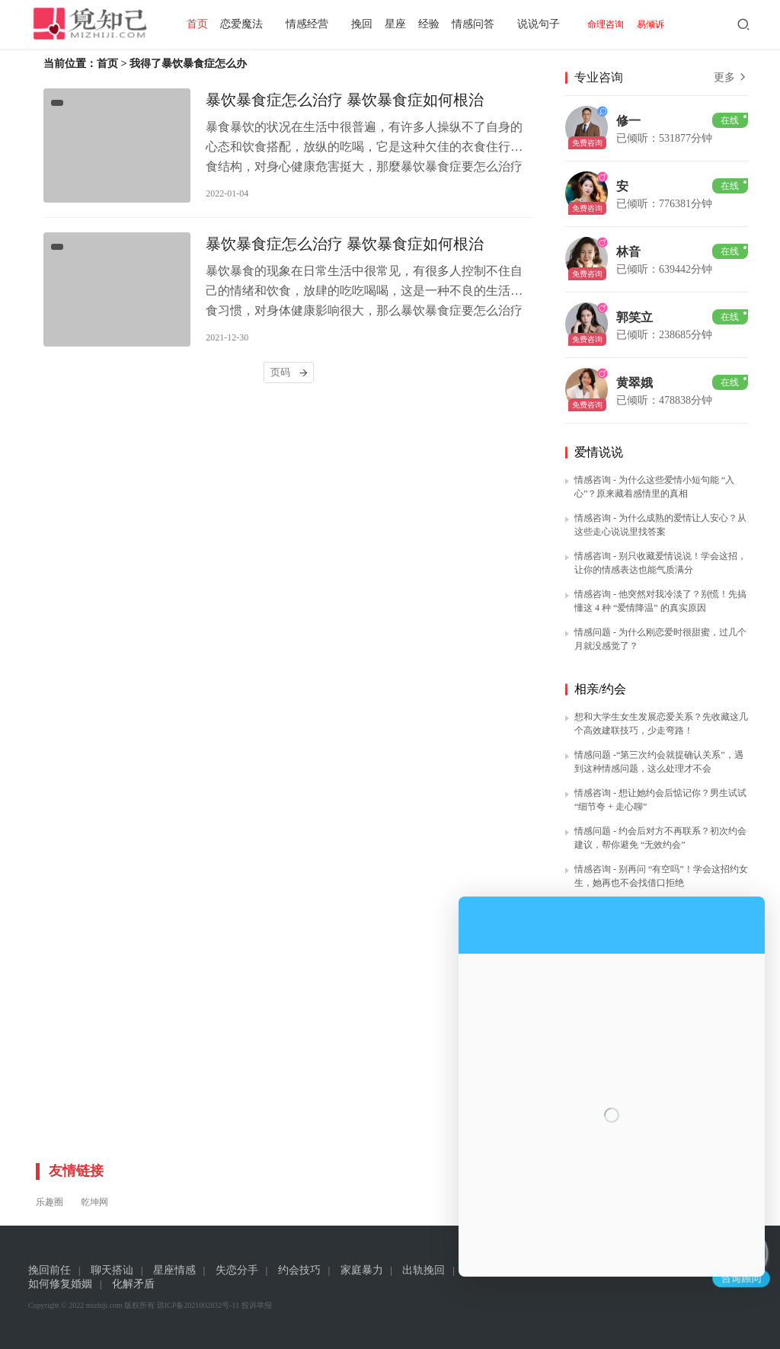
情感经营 (313, 24)
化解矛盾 (133, 1284)
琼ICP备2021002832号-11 (198, 1305)
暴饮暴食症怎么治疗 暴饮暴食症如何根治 (345, 100)
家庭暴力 (361, 1270)
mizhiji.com (104, 1305)
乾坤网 (94, 1202)
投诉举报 (256, 1305)
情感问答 (479, 24)
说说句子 (544, 24)
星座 (401, 24)
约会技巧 (299, 1270)
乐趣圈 (49, 1202)
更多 (731, 77)
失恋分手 (237, 1270)
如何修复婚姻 (60, 1284)
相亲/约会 (600, 688)
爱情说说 (598, 452)
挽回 (368, 24)
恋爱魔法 (247, 24)
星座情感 (174, 1270)
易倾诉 (656, 24)
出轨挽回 (423, 1270)
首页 (203, 24)
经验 (435, 24)
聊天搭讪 (112, 1270)
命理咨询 (611, 24)
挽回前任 (49, 1270)
